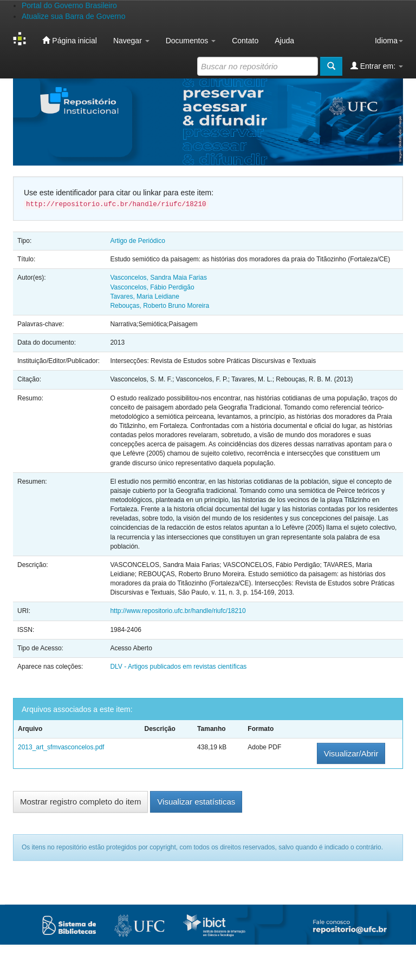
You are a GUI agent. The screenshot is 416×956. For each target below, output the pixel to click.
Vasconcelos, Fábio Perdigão (152, 287)
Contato (245, 40)
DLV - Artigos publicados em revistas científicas (178, 666)
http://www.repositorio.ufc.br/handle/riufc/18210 (177, 611)
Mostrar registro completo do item (80, 801)
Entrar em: (376, 65)
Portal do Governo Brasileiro (69, 5)
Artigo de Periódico (137, 241)
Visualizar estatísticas (196, 801)
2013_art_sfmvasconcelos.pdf (61, 747)
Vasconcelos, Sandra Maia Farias (158, 277)
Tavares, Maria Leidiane (144, 296)
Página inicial (69, 40)
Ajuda (284, 40)
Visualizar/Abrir (351, 753)
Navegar (131, 40)
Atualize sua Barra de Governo (73, 16)
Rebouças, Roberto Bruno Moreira (159, 305)
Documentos (191, 40)
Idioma (389, 40)
